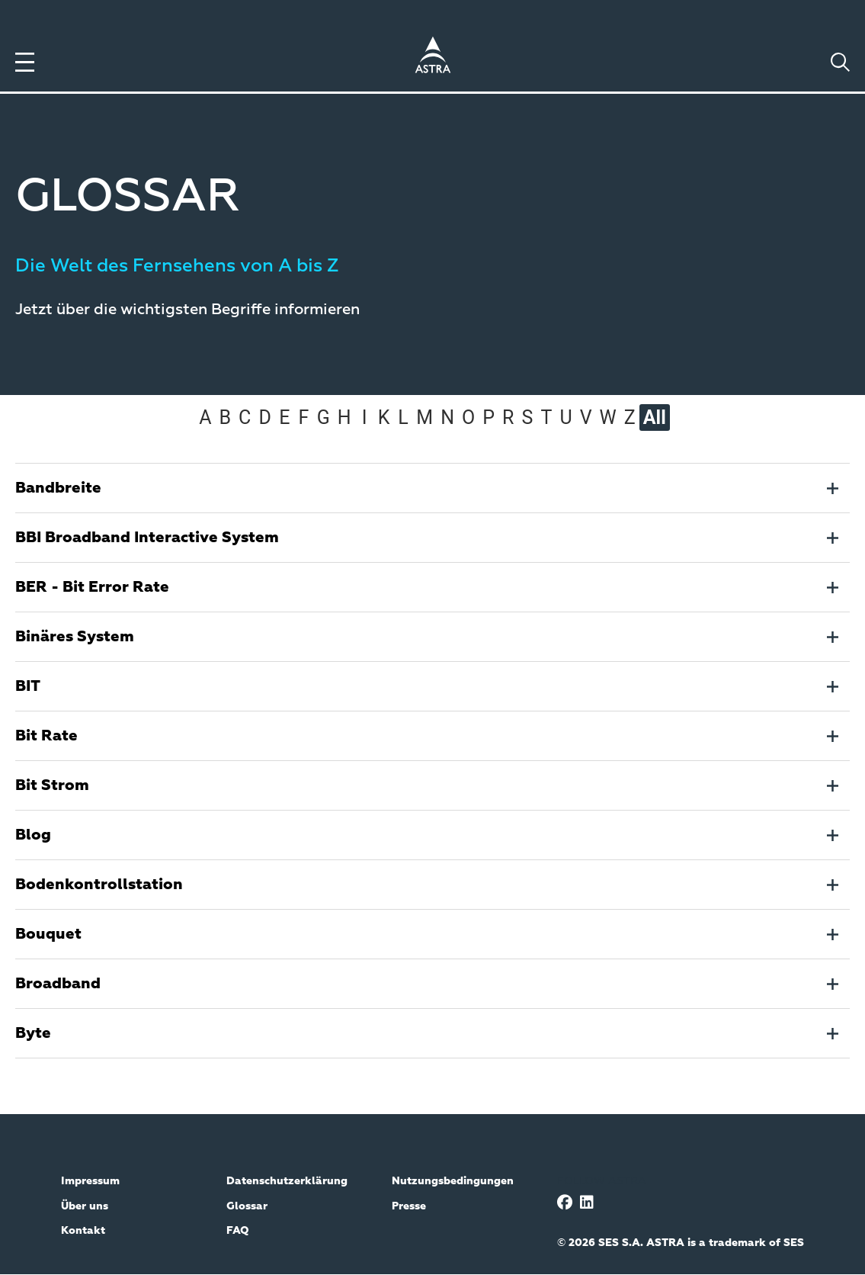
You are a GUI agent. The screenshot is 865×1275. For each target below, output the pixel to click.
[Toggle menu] (24, 62)
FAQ (237, 1230)
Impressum (90, 1181)
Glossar (247, 1206)
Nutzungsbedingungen (453, 1181)
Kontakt (83, 1230)
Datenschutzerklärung (287, 1181)
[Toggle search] (840, 62)
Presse (409, 1206)
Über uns (84, 1206)
